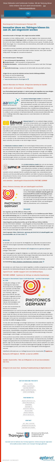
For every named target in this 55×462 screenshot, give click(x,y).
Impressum (5, 460)
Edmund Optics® (28, 121)
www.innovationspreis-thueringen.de (16, 79)
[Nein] (52, 9)
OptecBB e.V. (28, 407)
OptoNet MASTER (28, 388)
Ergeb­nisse (48, 351)
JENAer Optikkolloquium (28, 390)
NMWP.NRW (28, 405)
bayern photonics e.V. (28, 401)
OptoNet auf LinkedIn (28, 427)
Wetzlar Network (28, 412)
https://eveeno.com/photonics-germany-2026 (27, 262)
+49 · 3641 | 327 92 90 (28, 423)
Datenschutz (14, 460)
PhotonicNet (28, 411)
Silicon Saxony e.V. (28, 414)
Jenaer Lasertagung (28, 392)
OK (28, 13)
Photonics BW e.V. (28, 408)
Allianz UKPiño (28, 384)
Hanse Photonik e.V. (28, 402)
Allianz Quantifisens (28, 386)
